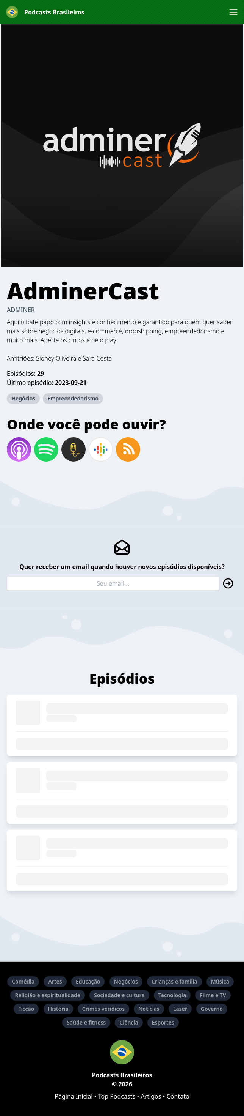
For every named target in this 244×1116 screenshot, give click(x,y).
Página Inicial (73, 1096)
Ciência (128, 1022)
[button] (233, 12)
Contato (178, 1096)
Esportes (163, 1022)
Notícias (148, 1008)
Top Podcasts (116, 1096)
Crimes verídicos (103, 1008)
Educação (88, 981)
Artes (55, 981)
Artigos (151, 1096)
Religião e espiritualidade (47, 995)
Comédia (23, 981)
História (58, 1008)
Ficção (26, 1008)
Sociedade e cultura (119, 995)
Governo (212, 1008)
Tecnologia (172, 995)
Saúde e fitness (86, 1022)
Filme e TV (213, 995)
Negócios (23, 398)
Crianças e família (174, 981)
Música (220, 981)
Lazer (180, 1008)
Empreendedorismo (73, 398)
